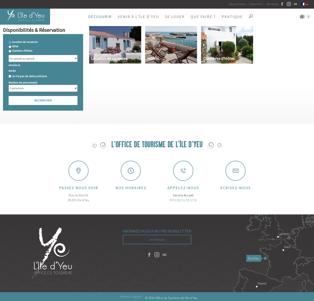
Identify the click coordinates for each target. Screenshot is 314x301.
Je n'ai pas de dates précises (29, 76)
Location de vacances (25, 42)
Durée (12, 71)
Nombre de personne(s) (23, 82)
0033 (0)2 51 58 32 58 (183, 200)
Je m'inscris (157, 239)
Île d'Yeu (254, 258)
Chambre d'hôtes (22, 51)
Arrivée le (14, 65)
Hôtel (15, 46)
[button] (100, 17)
